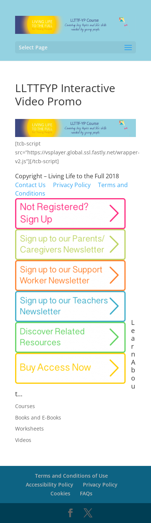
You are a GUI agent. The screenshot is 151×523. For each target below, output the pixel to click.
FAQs (86, 493)
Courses (25, 406)
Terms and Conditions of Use (71, 475)
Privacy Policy (100, 484)
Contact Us (30, 185)
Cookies (60, 493)
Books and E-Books (38, 417)
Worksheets (29, 428)
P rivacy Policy (72, 185)
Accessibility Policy (49, 484)
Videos (23, 439)
